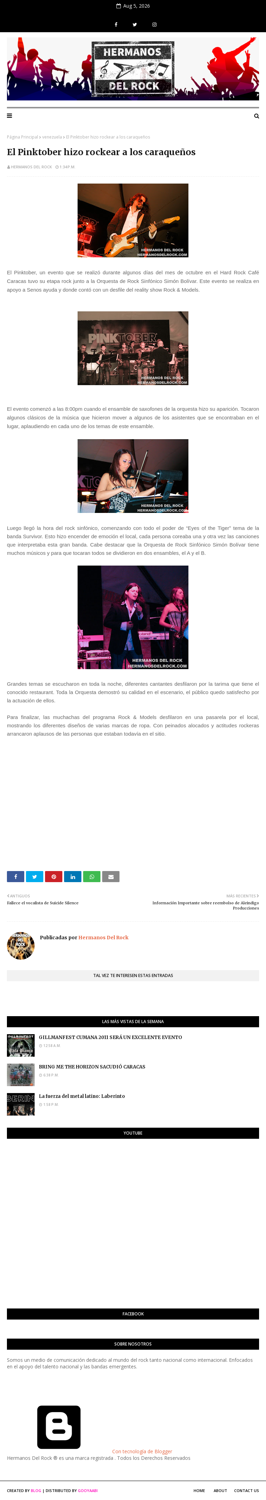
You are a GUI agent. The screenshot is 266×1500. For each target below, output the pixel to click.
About (220, 1490)
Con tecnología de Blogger (89, 1451)
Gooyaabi (88, 1490)
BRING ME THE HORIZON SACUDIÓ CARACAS (92, 1067)
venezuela (52, 137)
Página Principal (22, 137)
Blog (36, 1490)
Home (199, 1490)
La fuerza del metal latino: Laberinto (82, 1096)
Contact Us (246, 1490)
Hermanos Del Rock (31, 166)
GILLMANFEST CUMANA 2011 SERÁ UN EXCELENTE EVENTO (110, 1037)
